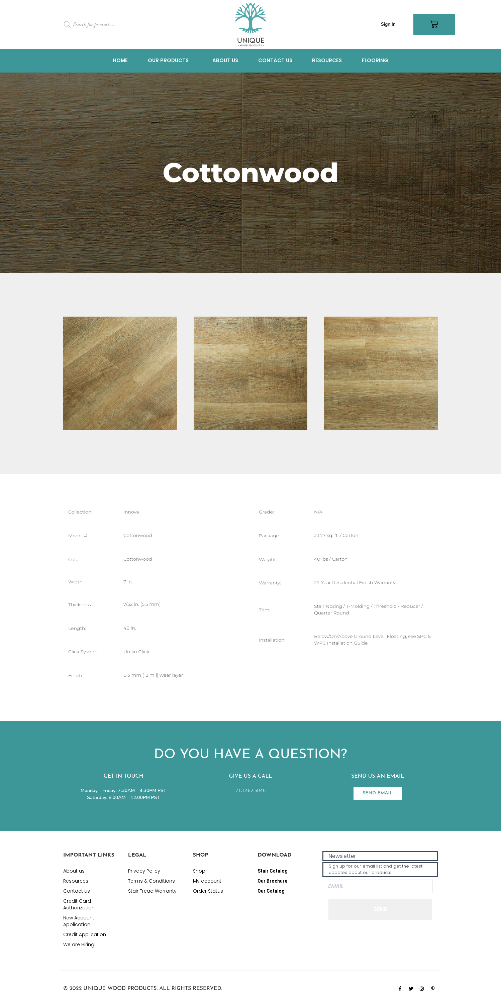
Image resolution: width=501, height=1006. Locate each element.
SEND (380, 909)
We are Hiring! (79, 944)
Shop (199, 871)
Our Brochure (272, 881)
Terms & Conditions (151, 881)
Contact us (275, 60)
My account (207, 881)
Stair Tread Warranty (152, 891)
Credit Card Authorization (79, 904)
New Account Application (78, 921)
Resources (328, 60)
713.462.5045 (250, 790)
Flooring (376, 60)
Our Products (167, 60)
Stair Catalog (273, 871)
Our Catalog (271, 891)
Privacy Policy (144, 871)
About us (225, 60)
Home (119, 60)
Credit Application (84, 934)
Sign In (388, 24)
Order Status (208, 891)
